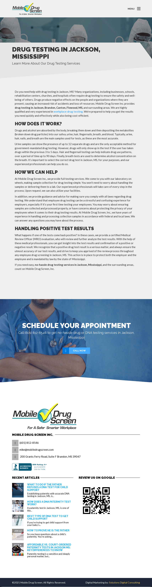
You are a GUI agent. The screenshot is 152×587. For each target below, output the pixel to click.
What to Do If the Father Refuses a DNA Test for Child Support (47, 487)
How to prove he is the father (48, 530)
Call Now (74, 350)
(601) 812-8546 (29, 442)
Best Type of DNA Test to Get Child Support (47, 517)
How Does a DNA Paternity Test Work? (49, 503)
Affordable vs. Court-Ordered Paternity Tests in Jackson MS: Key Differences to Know (49, 547)
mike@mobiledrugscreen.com (37, 449)
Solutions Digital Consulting (124, 582)
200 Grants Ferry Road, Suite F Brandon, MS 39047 (50, 456)
